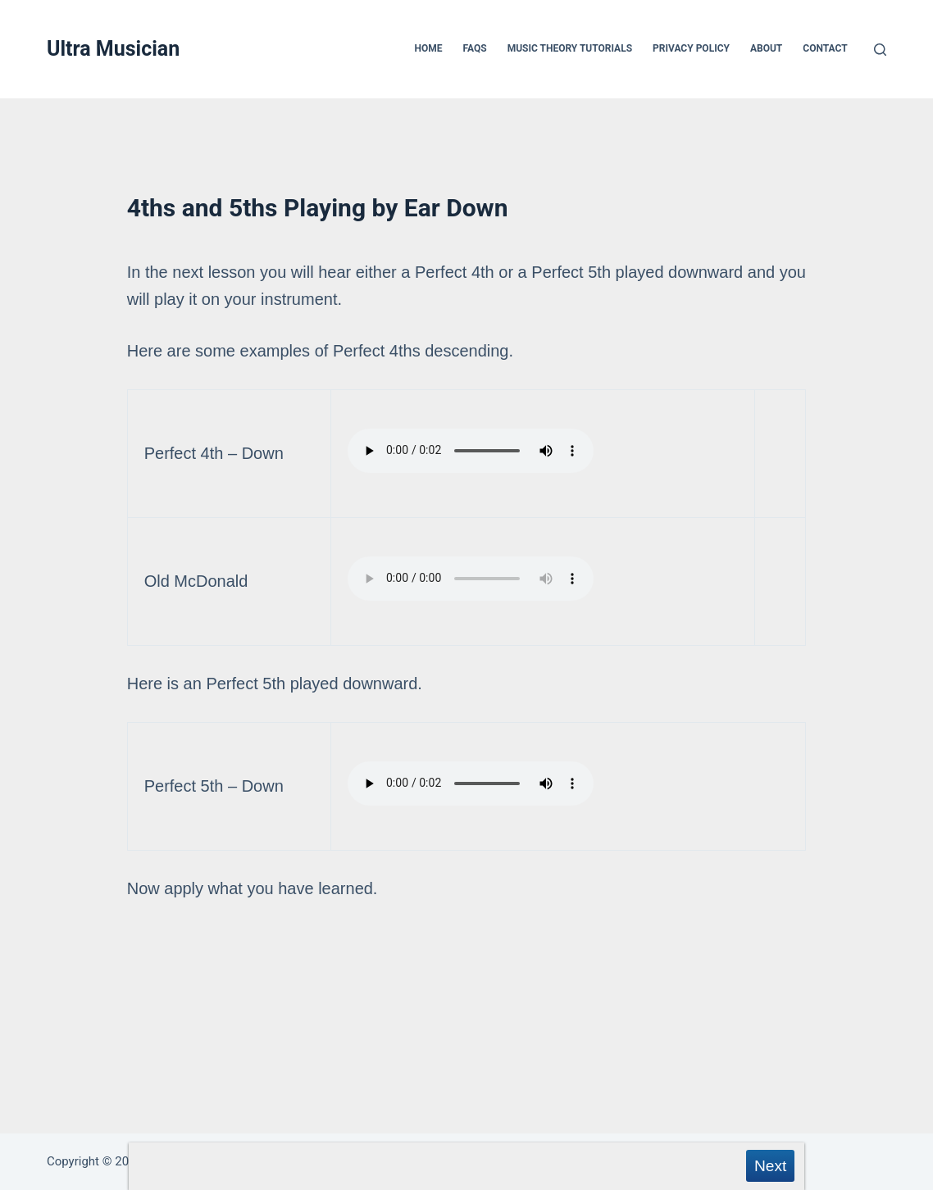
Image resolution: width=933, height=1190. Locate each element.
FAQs (475, 48)
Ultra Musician (113, 49)
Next (770, 1165)
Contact (825, 48)
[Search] (880, 49)
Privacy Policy (691, 48)
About (766, 48)
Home (429, 48)
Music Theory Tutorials (569, 48)
